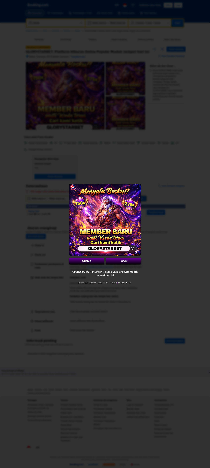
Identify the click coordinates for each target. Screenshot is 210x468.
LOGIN (123, 261)
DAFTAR (86, 261)
